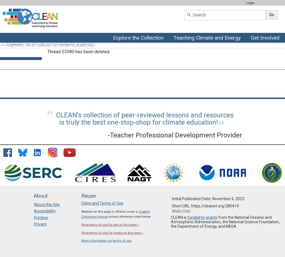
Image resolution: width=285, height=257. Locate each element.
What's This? (181, 211)
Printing (41, 217)
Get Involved (265, 38)
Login (250, 2)
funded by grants (202, 217)
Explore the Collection (139, 38)
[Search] (225, 15)
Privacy (40, 224)
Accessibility (45, 211)
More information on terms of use (106, 241)
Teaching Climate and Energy (206, 38)
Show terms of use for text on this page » (110, 225)
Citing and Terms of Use (102, 203)
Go (271, 15)
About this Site (47, 204)
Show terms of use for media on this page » (112, 233)
